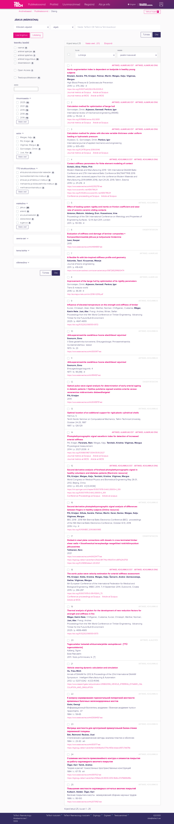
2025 (24, 102)
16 (72, 502)
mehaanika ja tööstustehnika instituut (38, 184)
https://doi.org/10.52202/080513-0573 (82, 633)
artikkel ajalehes (27, 55)
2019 (24, 110)
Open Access (25, 70)
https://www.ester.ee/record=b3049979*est (84, 402)
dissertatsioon (26, 63)
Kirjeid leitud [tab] (74, 43)
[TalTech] (18, 4)
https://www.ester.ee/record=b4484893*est (84, 247)
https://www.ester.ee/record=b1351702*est (84, 775)
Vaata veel (22, 122)
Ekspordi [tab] (108, 43)
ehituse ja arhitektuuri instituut (35, 180)
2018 (24, 114)
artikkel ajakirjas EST (123, 65)
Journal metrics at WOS (78, 95)
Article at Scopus (100, 92)
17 (72, 536)
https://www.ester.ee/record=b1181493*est (84, 375)
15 (72, 466)
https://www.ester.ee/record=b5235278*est (84, 186)
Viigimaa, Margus (29, 145)
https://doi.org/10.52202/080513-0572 (82, 324)
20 (72, 640)
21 (72, 664)
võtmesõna (22, 262)
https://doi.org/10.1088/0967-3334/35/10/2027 (86, 453)
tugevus (25, 222)
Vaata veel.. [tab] (92, 43)
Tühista (146, 34)
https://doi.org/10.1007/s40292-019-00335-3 (85, 89)
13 (72, 409)
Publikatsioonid (41, 11)
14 (72, 432)
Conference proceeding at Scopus (83, 196)
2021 (24, 106)
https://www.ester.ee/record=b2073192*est (84, 802)
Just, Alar (26, 152)
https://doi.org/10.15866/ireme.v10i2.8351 (83, 119)
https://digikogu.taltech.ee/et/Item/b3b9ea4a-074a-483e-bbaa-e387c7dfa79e (98, 748)
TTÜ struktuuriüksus (27, 168)
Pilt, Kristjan (27, 141)
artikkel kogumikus (28, 59)
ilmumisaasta (23, 98)
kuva (77, 50)
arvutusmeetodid (29, 215)
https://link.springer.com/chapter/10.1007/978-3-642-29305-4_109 (93, 489)
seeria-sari (22, 238)
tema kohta (23, 250)
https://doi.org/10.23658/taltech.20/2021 (83, 563)
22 (72, 694)
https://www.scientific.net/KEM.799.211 (82, 190)
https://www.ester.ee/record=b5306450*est (84, 717)
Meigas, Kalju (28, 137)
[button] (160, 4)
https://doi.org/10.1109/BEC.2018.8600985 (84, 529)
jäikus (25, 207)
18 (72, 569)
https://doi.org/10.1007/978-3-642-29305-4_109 (86, 493)
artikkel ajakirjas (26, 51)
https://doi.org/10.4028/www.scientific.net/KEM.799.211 (89, 193)
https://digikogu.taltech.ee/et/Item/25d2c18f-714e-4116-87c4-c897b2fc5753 (97, 560)
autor (20, 133)
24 (72, 754)
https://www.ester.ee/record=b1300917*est (84, 351)
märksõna (22, 203)
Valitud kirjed (152, 12)
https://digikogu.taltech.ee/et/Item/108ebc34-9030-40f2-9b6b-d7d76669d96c (99, 778)
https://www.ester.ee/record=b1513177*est (83, 744)
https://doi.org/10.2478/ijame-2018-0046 (83, 150)
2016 (24, 117)
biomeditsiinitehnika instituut (34, 176)
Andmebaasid (25, 11)
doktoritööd (27, 219)
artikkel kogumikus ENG (146, 159)
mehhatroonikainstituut (32, 187)
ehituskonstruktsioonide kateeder (37, 172)
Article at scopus (109, 496)
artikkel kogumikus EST (121, 159)
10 (72, 331)
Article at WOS (97, 95)
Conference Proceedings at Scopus (83, 496)
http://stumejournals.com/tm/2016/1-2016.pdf (85, 294)
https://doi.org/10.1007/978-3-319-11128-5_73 (84, 593)
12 (72, 382)
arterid (24, 211)
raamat (22, 47)
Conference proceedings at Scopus (83, 596)
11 (71, 358)
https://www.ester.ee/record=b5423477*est (84, 556)
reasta (119, 50)
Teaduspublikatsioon (29, 77)
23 (72, 724)
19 (72, 606)
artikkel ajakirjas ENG (146, 65)
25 (72, 784)
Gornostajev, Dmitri (30, 149)
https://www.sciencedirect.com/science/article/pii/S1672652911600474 (95, 270)
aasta (16, 85)
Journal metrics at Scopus (79, 92)
